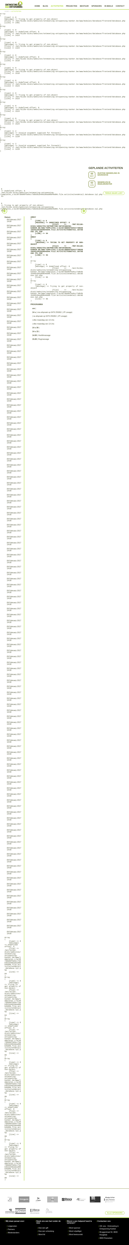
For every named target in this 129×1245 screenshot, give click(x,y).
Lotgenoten (12, 1219)
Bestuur (84, 6)
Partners (11, 1222)
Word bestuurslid (76, 1227)
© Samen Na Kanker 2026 (43, 1243)
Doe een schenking (46, 1224)
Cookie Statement (88, 1243)
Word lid (41, 1227)
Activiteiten (57, 6)
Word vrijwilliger (75, 1224)
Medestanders (13, 1225)
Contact (120, 6)
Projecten (71, 6)
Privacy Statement (62, 1243)
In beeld (108, 6)
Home (37, 6)
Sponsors (96, 6)
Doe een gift (43, 1220)
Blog (45, 6)
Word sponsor (74, 1220)
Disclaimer (75, 1243)
